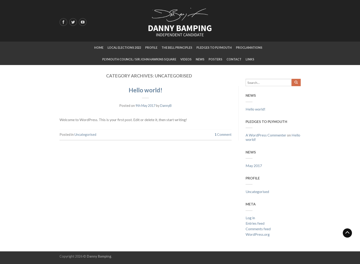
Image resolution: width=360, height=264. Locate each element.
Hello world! (145, 90)
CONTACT (234, 59)
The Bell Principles (177, 47)
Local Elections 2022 (124, 47)
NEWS (200, 59)
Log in (250, 218)
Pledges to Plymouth (214, 47)
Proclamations (249, 47)
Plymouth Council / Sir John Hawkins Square (139, 59)
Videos (186, 59)
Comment (223, 134)
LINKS (250, 59)
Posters (215, 59)
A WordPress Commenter (266, 135)
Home (98, 47)
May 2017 (254, 165)
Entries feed (255, 223)
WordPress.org (258, 234)
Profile (151, 47)
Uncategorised (85, 134)
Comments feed (258, 229)
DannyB (166, 106)
